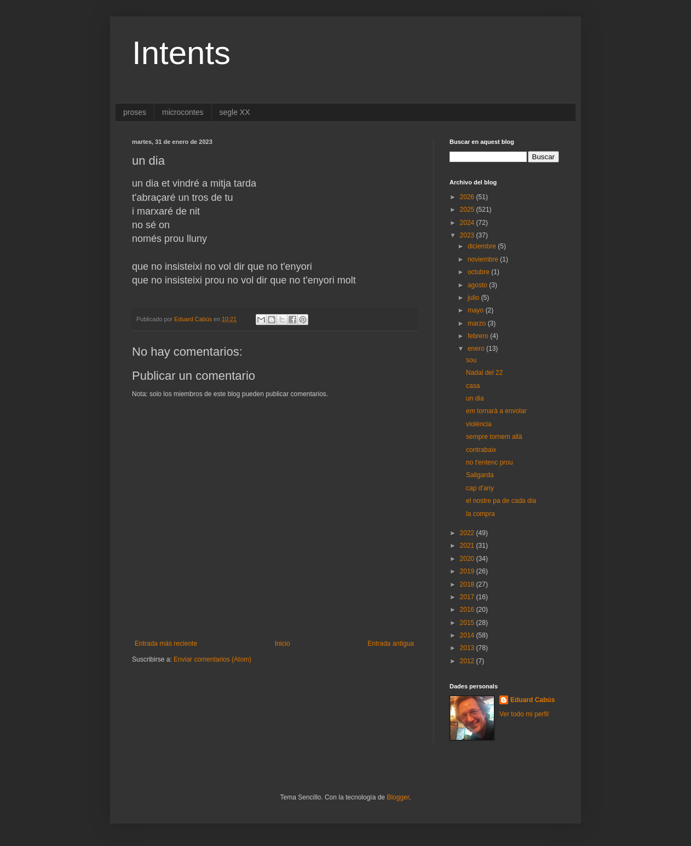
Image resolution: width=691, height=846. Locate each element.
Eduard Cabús (532, 700)
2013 (468, 648)
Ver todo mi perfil (524, 714)
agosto (478, 285)
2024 (468, 223)
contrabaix (481, 450)
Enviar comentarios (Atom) (212, 659)
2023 (468, 235)
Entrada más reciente (166, 643)
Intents (181, 52)
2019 (468, 571)
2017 (468, 597)
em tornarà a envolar (496, 411)
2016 (468, 609)
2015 (468, 623)
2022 (468, 533)
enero (477, 348)
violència (479, 424)
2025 (468, 209)
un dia (475, 398)
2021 (468, 545)
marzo (478, 323)
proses (134, 112)
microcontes (182, 112)
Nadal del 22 (484, 372)
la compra (480, 514)
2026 (468, 197)
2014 (468, 635)
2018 (468, 584)
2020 (468, 559)
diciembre (483, 246)
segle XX (235, 112)
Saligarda (480, 475)
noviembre (484, 259)
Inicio (282, 643)
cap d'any (480, 488)
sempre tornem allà (494, 437)
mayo (477, 310)
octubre (479, 272)
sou (471, 360)
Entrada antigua (390, 643)
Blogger (398, 797)
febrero (479, 336)
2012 (468, 661)
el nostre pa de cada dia (501, 501)
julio (474, 298)
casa (473, 386)
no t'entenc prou (489, 462)
